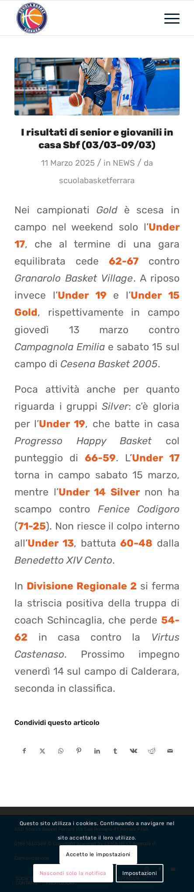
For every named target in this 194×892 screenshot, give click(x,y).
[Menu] (168, 17)
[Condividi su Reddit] (152, 751)
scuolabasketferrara (97, 180)
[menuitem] (168, 17)
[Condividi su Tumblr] (116, 751)
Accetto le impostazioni (98, 854)
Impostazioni (139, 873)
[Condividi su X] (43, 751)
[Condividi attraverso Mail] (170, 751)
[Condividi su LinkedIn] (97, 751)
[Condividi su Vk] (134, 751)
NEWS (124, 163)
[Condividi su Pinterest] (79, 751)
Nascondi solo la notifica (73, 873)
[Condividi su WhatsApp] (61, 751)
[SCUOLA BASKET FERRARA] (80, 17)
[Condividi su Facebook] (24, 751)
